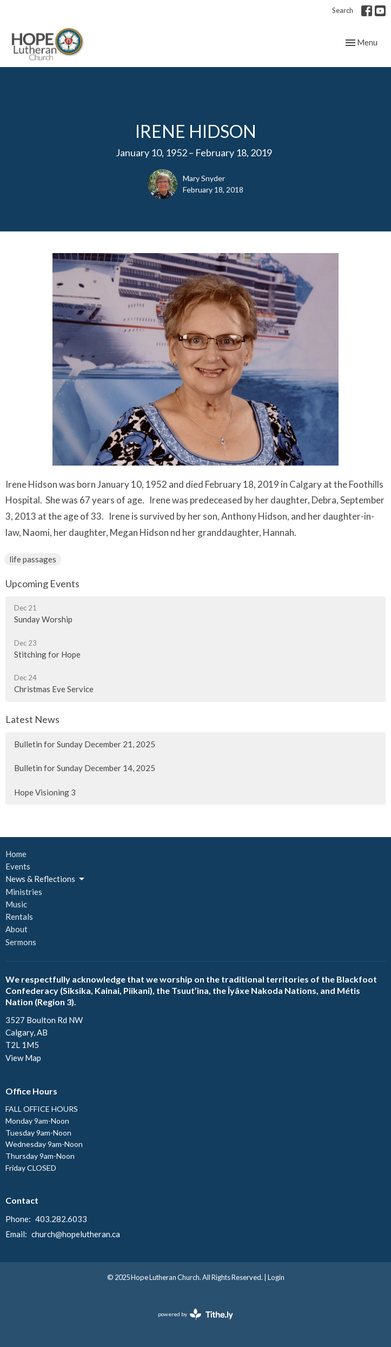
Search (342, 10)
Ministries (23, 892)
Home (15, 854)
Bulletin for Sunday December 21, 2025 (84, 744)
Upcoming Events (42, 583)
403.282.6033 (61, 1219)
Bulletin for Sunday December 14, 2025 (84, 768)
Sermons (20, 942)
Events (17, 866)
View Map (23, 1058)
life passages (32, 559)
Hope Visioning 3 (45, 792)
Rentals (19, 916)
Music (16, 904)
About (16, 929)
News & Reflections (45, 879)
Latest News (32, 719)
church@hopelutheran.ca (75, 1234)
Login (276, 1277)
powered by (195, 1314)
